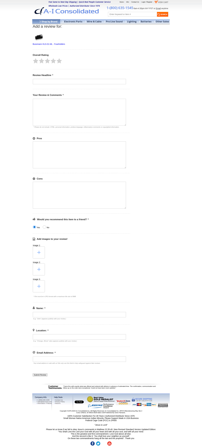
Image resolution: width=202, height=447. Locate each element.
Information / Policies (44, 403)
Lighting (131, 21)
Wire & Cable (94, 21)
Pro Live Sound (114, 21)
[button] (35, 61)
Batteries (146, 21)
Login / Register (147, 2)
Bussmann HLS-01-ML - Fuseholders (49, 44)
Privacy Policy (59, 402)
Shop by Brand (49, 21)
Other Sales (162, 21)
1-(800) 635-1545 (119, 7)
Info (127, 2)
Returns (57, 403)
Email (158, 8)
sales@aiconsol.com (44, 402)
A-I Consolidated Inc (83, 411)
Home (122, 2)
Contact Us (135, 2)
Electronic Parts (73, 21)
